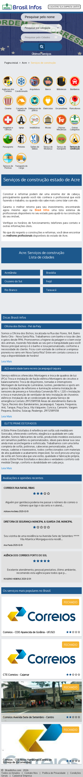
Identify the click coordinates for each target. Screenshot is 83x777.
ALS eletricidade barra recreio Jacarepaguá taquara (33, 368)
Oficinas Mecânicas (61, 123)
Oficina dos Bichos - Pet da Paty (23, 326)
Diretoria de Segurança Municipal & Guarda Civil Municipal (38, 521)
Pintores (21, 141)
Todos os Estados (10, 773)
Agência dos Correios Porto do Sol (25, 555)
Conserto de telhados (21, 103)
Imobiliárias (35, 122)
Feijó (48, 281)
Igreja (21, 122)
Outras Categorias (75, 123)
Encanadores (61, 102)
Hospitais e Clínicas (8, 123)
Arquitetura (35, 83)
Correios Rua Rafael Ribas (19, 488)
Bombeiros (75, 83)
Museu (48, 122)
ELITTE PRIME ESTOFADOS (20, 423)
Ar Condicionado (21, 84)
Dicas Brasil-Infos (14, 317)
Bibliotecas (61, 83)
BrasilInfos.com (13, 770)
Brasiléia (50, 272)
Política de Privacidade (54, 773)
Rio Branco (10, 290)
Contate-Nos (31, 773)
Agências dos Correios (8, 84)
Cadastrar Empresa (22, 775)
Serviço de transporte (61, 142)
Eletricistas (48, 102)
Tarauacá (50, 290)
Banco (48, 83)
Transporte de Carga (21, 161)
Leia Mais (6, 361)
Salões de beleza (35, 142)
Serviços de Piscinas (8, 161)
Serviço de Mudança (48, 142)
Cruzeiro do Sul (13, 281)
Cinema (8, 102)
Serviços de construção (75, 142)
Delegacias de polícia (34, 103)
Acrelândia (10, 272)
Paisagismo (8, 141)
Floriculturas (74, 102)
